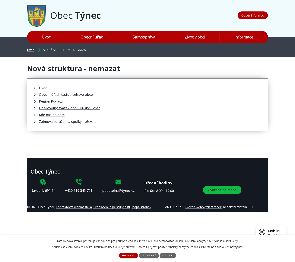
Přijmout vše (126, 255)
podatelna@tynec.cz (118, 190)
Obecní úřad (92, 37)
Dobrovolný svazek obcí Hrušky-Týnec (69, 108)
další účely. (231, 240)
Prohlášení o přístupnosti (111, 207)
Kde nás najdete (52, 115)
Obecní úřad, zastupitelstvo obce (66, 94)
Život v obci (195, 37)
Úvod (46, 37)
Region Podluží (51, 101)
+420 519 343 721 (78, 190)
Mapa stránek (141, 207)
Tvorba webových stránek (203, 207)
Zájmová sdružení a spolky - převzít (67, 121)
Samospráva (144, 37)
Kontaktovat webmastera (74, 207)
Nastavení (170, 255)
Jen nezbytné (149, 255)
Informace (243, 37)
